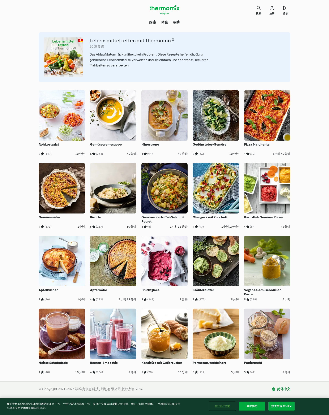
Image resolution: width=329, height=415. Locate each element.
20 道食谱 (97, 46)
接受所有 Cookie (281, 406)
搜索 (258, 13)
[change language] (281, 389)
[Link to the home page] (164, 10)
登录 (285, 13)
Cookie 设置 (222, 406)
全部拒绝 (252, 406)
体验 (164, 22)
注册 (271, 13)
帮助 (176, 22)
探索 (152, 22)
